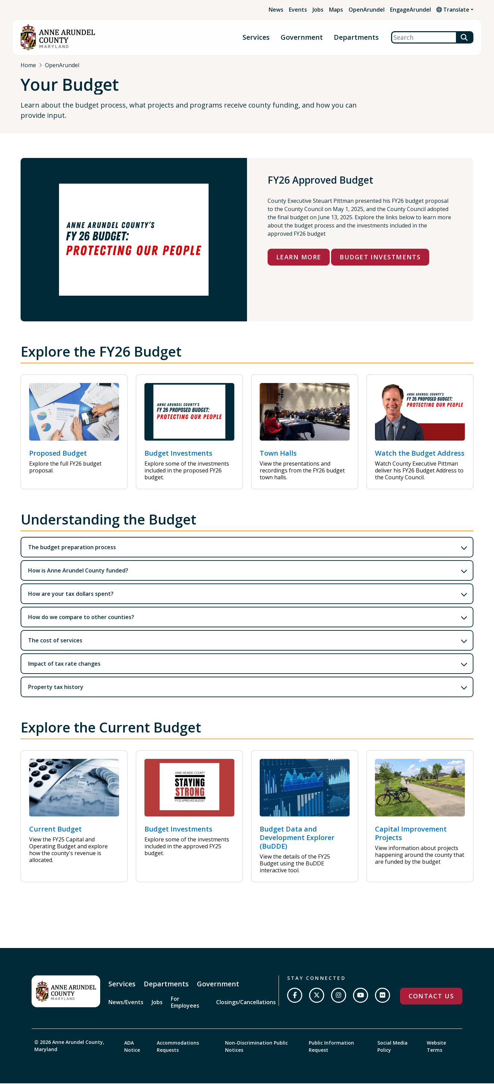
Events (298, 9)
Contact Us (431, 998)
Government (302, 37)
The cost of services (55, 642)
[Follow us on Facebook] (294, 997)
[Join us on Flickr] (382, 997)
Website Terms (436, 1048)
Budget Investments (380, 259)
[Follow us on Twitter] (316, 997)
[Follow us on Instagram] (338, 997)
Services (256, 37)
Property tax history (55, 689)
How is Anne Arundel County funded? (78, 572)
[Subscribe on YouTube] (360, 997)
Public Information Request (331, 1048)
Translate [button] (452, 9)
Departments (356, 37)
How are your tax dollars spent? (71, 596)
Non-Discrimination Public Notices (256, 1048)
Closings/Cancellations (246, 1004)
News (276, 9)
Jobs (318, 9)
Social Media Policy (392, 1048)
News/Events (125, 1004)
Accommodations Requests (178, 1048)
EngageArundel (410, 9)
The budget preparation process (72, 549)
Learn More (298, 259)
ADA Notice (132, 1048)
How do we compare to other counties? (81, 619)
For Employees (185, 1004)
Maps (336, 9)
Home (28, 65)
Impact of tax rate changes (64, 665)
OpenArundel (367, 9)
